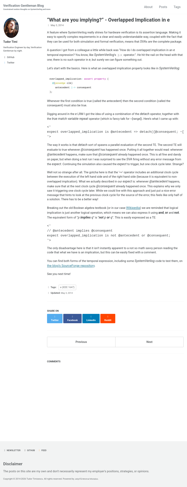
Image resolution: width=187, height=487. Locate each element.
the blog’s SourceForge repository (84, 308)
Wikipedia (142, 239)
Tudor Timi (11, 41)
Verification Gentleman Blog (29, 7)
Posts (163, 7)
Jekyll (77, 479)
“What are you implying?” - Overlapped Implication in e (108, 20)
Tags (177, 7)
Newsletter (12, 448)
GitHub (31, 448)
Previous (81, 383)
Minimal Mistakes (91, 479)
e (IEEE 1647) (67, 331)
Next (149, 383)
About (148, 7)
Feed (45, 448)
